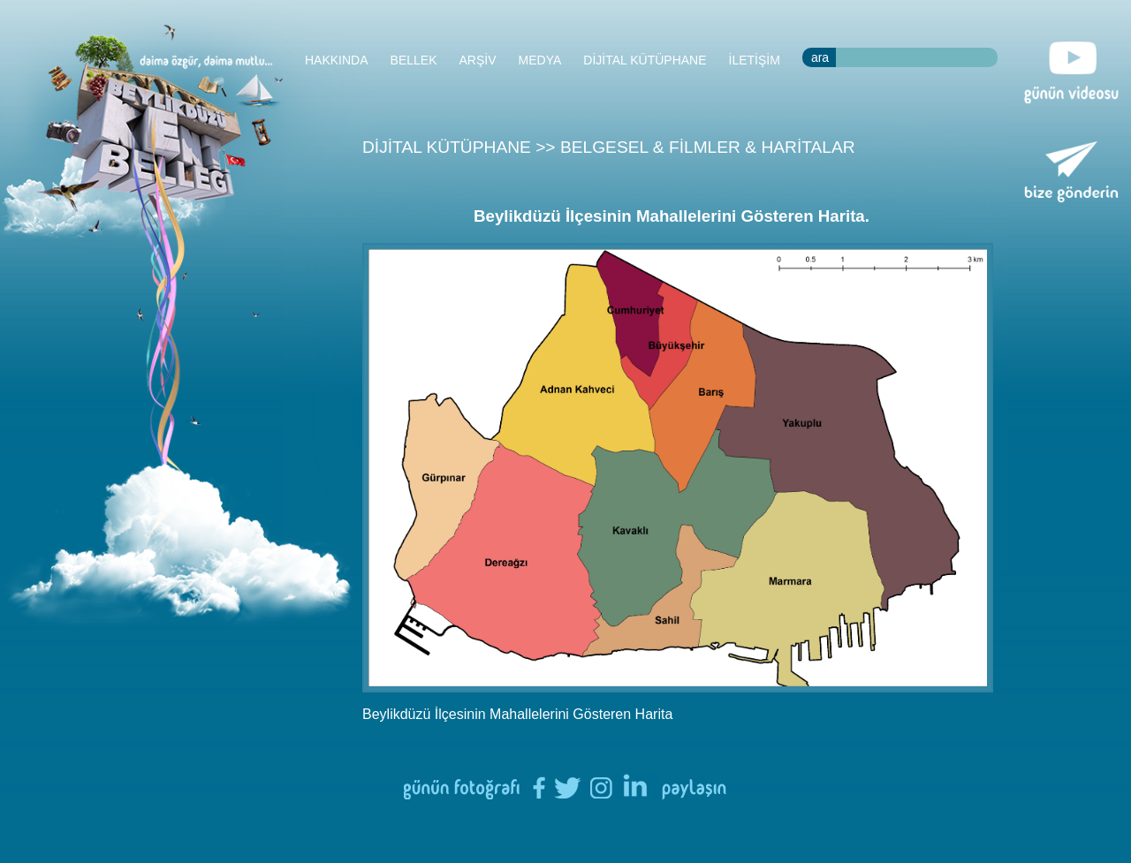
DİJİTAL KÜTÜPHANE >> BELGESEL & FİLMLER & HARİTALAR (608, 147)
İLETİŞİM (754, 60)
